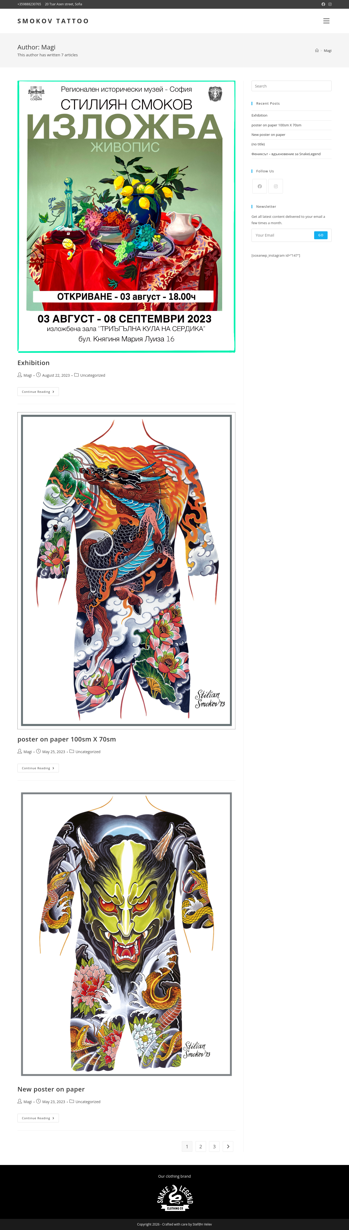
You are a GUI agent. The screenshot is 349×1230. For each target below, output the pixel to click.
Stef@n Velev (202, 1224)
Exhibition (33, 362)
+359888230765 (29, 4)
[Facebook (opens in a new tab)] (323, 4)
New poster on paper (51, 1089)
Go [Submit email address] (321, 235)
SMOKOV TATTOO (53, 20)
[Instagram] (275, 186)
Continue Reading (40, 391)
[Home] (317, 50)
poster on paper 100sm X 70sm (66, 739)
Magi (328, 50)
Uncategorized (92, 375)
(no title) (258, 144)
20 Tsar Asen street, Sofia (63, 4)
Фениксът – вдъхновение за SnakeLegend (286, 153)
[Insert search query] (292, 86)
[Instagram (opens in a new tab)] (329, 4)
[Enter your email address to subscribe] (292, 235)
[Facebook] (259, 186)
